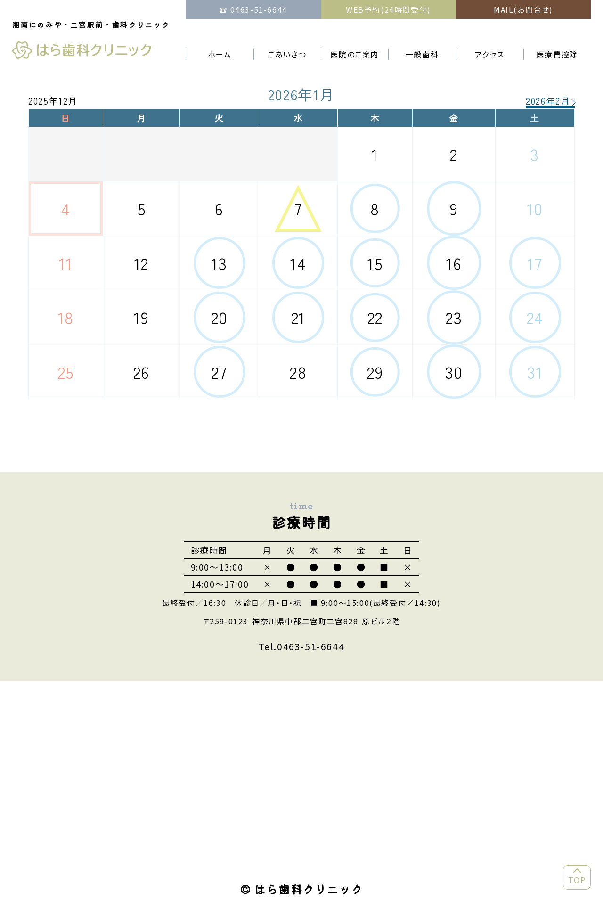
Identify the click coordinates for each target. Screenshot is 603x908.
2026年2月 (548, 102)
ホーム (220, 54)
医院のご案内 (354, 54)
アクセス (490, 54)
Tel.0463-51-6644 (302, 646)
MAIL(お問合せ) (523, 9)
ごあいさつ (287, 54)
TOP (577, 879)
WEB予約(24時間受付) (388, 9)
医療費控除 (557, 54)
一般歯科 (422, 54)
